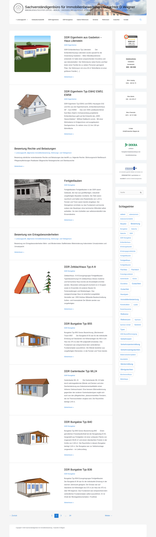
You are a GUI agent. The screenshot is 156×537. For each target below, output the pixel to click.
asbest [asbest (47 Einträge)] (122, 214)
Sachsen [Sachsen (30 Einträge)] (138, 320)
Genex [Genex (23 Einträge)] (134, 278)
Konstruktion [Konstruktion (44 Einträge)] (124, 304)
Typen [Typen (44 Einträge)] (122, 329)
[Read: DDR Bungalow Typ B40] (32, 438)
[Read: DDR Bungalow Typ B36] (32, 486)
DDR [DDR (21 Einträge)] (131, 233)
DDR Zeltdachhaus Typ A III (80, 266)
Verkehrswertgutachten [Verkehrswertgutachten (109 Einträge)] (130, 350)
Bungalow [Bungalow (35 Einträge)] (123, 229)
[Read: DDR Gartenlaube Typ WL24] (32, 387)
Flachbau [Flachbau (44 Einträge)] (123, 270)
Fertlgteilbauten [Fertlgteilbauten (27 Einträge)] (125, 265)
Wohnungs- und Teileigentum (63, 153)
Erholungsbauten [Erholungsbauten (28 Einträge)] (126, 246)
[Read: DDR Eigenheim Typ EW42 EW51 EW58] (32, 108)
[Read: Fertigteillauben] (32, 197)
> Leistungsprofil (20, 153)
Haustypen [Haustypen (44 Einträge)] (124, 294)
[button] (26, 20)
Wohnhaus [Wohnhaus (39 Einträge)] (124, 379)
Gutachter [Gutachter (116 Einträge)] (125, 289)
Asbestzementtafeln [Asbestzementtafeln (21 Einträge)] (126, 219)
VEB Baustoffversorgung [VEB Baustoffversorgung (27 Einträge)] (128, 334)
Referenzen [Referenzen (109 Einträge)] (126, 319)
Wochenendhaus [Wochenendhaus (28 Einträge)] (126, 374)
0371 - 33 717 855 (131, 115)
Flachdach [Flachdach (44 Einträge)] (135, 270)
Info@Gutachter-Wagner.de (131, 131)
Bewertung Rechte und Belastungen (35, 148)
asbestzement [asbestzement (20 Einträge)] (133, 214)
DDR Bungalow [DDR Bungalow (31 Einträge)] (125, 238)
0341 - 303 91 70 (131, 83)
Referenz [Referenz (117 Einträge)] (124, 314)
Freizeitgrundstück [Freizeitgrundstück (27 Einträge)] (126, 274)
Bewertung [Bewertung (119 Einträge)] (135, 224)
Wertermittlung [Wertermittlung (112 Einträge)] (127, 364)
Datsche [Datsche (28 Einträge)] (123, 233)
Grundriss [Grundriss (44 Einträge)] (124, 284)
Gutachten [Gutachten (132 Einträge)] (136, 283)
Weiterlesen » (69, 76)
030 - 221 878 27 (131, 99)
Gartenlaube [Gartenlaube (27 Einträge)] (124, 278)
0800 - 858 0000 (131, 67)
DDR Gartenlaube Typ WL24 (80, 371)
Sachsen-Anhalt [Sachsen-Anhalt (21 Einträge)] (125, 325)
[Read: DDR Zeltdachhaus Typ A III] (32, 283)
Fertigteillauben (73, 180)
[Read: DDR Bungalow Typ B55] (32, 340)
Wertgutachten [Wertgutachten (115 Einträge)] (127, 369)
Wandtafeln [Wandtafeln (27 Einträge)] (124, 359)
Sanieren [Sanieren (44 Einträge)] (137, 325)
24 (70, 515)
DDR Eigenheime (70, 45)
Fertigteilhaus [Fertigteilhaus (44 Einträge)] (125, 260)
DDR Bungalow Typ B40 (78, 421)
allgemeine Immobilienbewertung (39, 153)
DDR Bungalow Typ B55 (78, 323)
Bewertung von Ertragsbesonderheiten (36, 234)
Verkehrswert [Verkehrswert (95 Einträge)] (125, 339)
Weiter (108, 515)
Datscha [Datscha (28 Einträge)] (134, 229)
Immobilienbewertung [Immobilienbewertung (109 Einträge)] (130, 299)
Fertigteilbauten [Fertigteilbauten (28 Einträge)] (125, 256)
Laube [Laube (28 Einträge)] (136, 304)
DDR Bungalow (70, 185)
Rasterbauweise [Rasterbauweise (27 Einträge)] (125, 309)
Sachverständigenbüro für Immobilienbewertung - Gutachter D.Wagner (80, 7)
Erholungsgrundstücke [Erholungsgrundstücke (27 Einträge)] (127, 251)
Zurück (13, 515)
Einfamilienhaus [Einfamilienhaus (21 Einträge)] (125, 242)
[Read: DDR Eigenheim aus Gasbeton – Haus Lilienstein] (32, 54)
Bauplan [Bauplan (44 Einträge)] (123, 224)
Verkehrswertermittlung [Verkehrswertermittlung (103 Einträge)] (130, 344)
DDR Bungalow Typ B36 (78, 469)
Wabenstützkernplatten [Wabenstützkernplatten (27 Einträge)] (128, 355)
